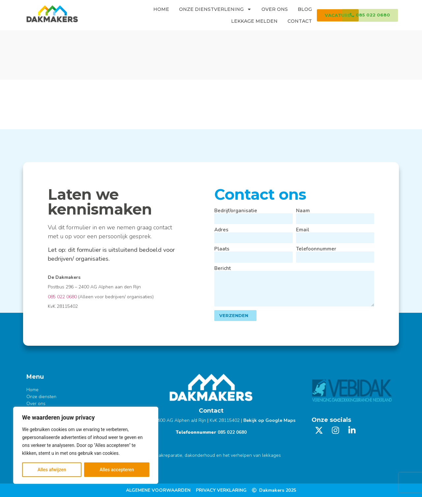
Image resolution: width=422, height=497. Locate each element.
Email (302, 229)
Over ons (274, 9)
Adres (221, 229)
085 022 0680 (62, 297)
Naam (303, 210)
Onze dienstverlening (215, 9)
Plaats (221, 249)
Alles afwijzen (52, 469)
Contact (299, 21)
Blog (305, 9)
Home (161, 9)
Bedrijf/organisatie (235, 210)
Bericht (222, 268)
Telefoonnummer (316, 249)
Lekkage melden (254, 21)
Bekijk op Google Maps (269, 420)
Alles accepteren (117, 469)
